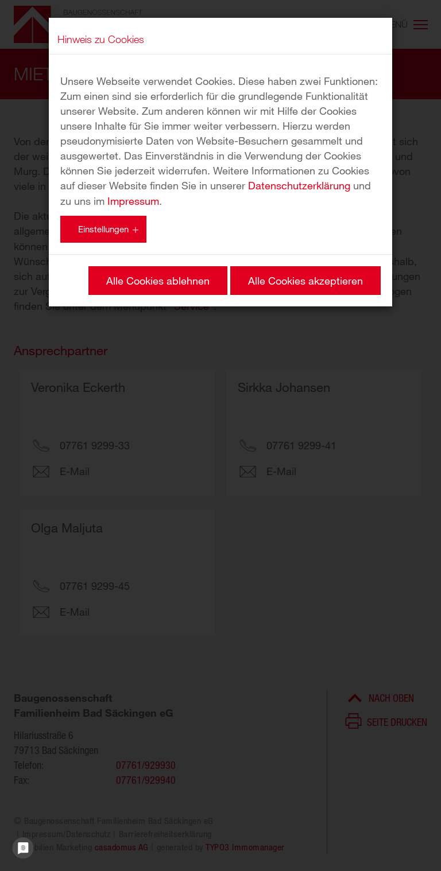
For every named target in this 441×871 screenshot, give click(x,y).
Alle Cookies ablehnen (158, 280)
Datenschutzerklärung (299, 185)
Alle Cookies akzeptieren (305, 280)
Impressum (133, 201)
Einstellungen (103, 229)
